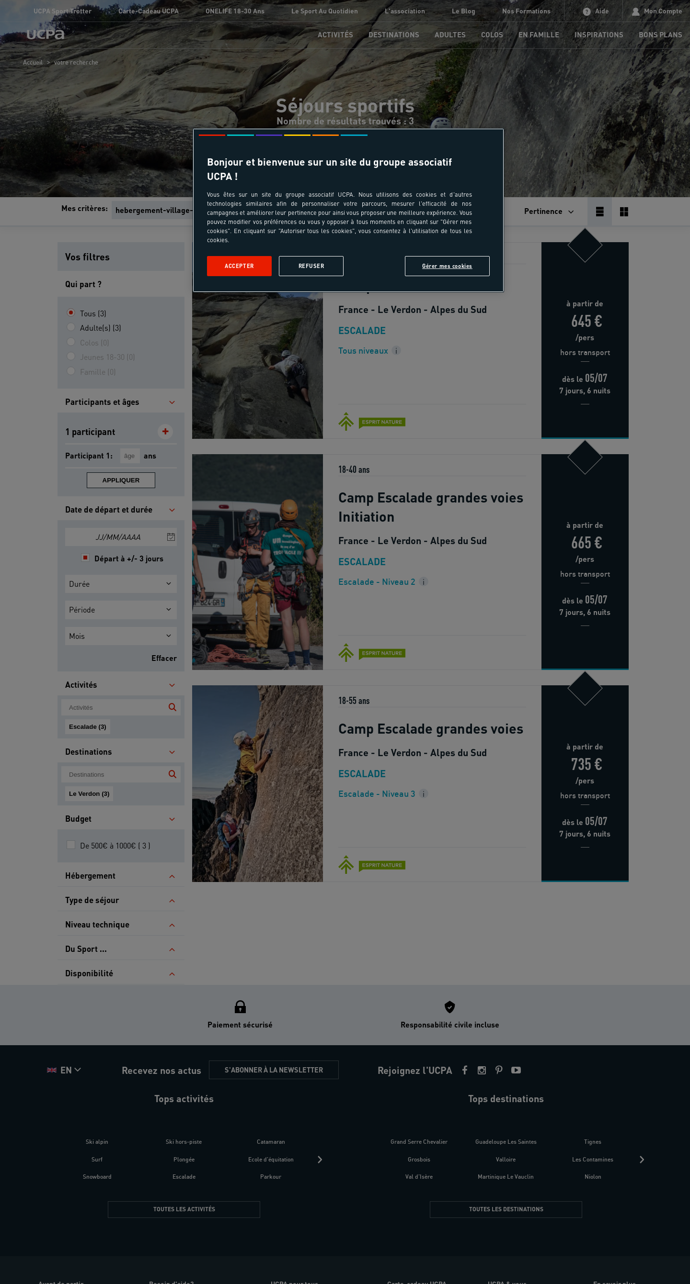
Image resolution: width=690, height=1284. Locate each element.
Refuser (311, 265)
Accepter (239, 265)
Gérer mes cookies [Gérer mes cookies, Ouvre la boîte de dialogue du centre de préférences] (447, 265)
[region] (348, 210)
